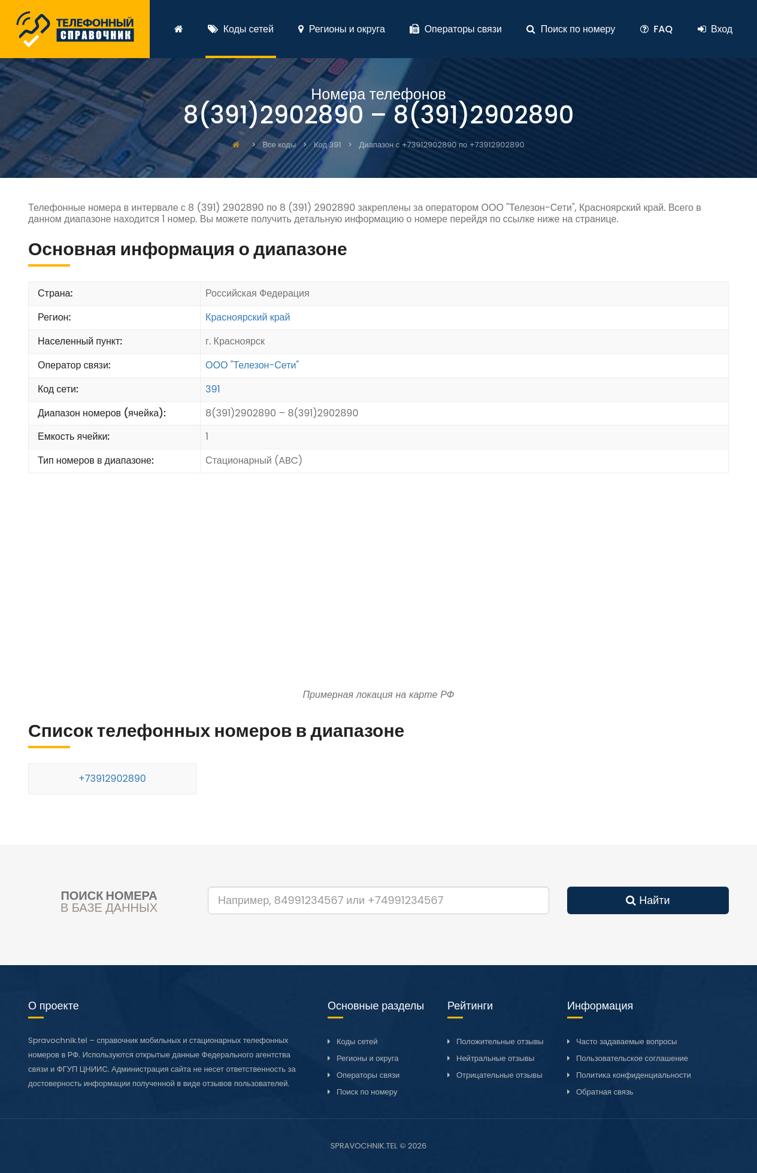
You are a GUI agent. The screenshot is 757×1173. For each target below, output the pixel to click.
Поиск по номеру (570, 29)
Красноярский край (247, 317)
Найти (648, 900)
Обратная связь (605, 1092)
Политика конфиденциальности (633, 1075)
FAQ (656, 29)
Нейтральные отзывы (495, 1058)
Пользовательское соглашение (632, 1058)
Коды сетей (241, 29)
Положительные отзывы (500, 1041)
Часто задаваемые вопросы (626, 1041)
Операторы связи (456, 29)
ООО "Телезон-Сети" (252, 365)
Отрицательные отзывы (499, 1075)
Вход (715, 29)
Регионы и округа (341, 29)
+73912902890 (112, 778)
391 (212, 389)
